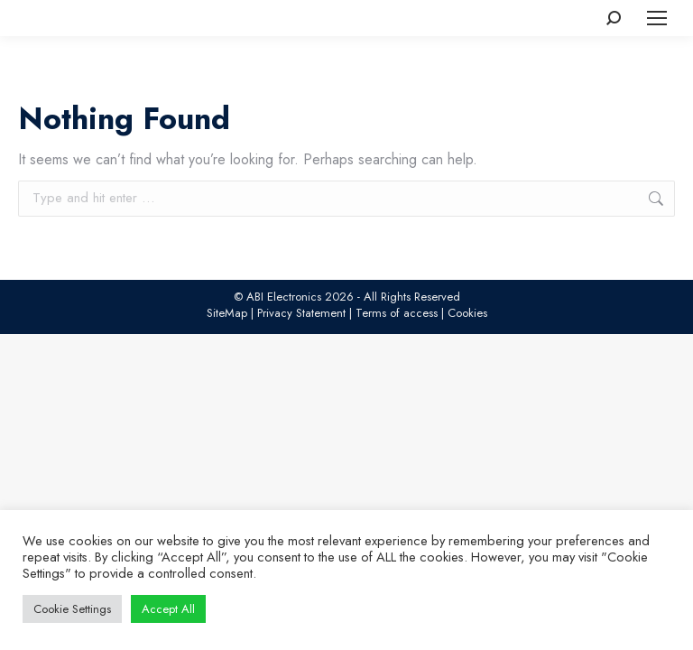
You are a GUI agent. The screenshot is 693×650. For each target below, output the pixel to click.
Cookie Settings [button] (72, 609)
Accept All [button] (168, 609)
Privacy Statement (301, 312)
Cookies (467, 312)
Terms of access (397, 312)
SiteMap (227, 312)
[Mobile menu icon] (657, 18)
